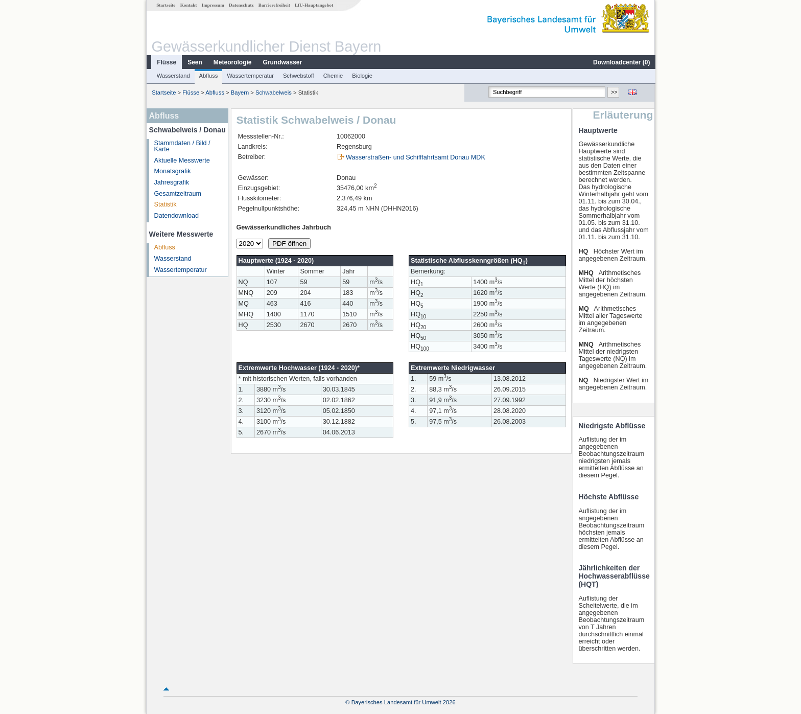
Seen (194, 62)
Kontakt (188, 5)
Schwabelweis (273, 92)
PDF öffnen (289, 243)
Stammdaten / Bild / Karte (182, 146)
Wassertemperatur (249, 76)
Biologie (361, 76)
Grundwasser (282, 62)
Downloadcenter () (621, 62)
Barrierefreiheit (274, 5)
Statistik (165, 204)
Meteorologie (232, 62)
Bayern (239, 92)
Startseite (165, 5)
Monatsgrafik (172, 171)
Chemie (333, 76)
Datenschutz (240, 5)
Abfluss (208, 76)
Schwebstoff (298, 76)
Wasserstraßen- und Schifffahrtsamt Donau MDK (415, 157)
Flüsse (166, 62)
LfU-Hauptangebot (313, 5)
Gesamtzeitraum (177, 193)
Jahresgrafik (171, 182)
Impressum (212, 5)
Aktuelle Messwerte (181, 160)
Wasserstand (173, 76)
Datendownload (176, 215)
